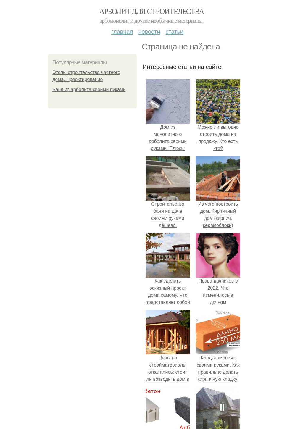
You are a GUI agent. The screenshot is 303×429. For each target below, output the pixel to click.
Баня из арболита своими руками (89, 89)
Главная (122, 31)
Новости (149, 31)
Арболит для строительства (151, 11)
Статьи (174, 31)
